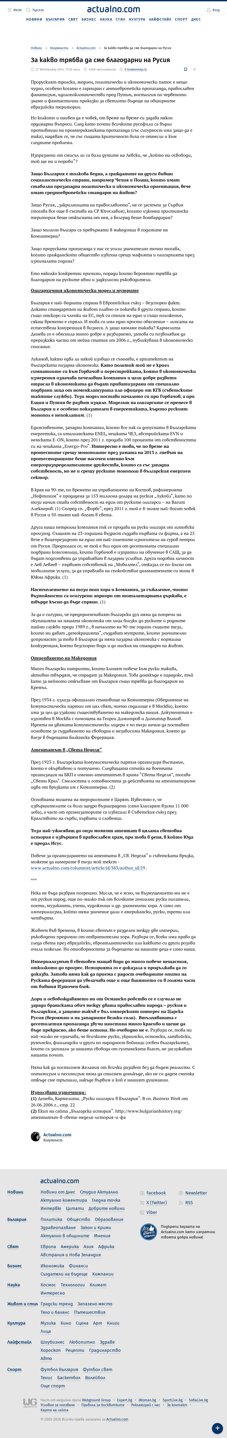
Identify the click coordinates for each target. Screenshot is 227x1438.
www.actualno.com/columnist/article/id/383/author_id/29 (88, 868)
